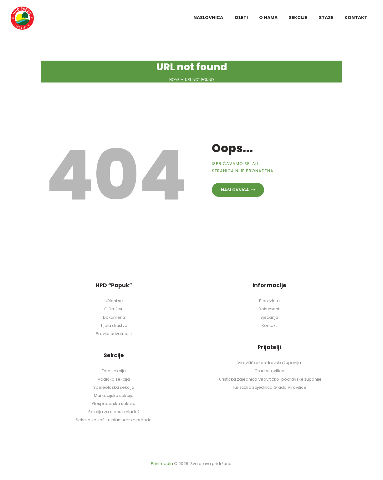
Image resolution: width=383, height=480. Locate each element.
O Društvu (114, 309)
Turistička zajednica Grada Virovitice (269, 387)
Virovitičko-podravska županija (269, 363)
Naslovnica (235, 190)
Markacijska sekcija (114, 395)
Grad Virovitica (269, 371)
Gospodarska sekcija (113, 404)
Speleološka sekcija (113, 387)
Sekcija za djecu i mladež (114, 412)
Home (174, 79)
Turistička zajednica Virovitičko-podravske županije (269, 379)
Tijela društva (113, 325)
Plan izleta (269, 301)
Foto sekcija (114, 371)
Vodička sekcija (114, 379)
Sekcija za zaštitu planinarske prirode (114, 420)
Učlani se (114, 301)
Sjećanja (269, 317)
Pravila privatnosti (114, 334)
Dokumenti (114, 317)
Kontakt (269, 325)
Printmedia (162, 464)
